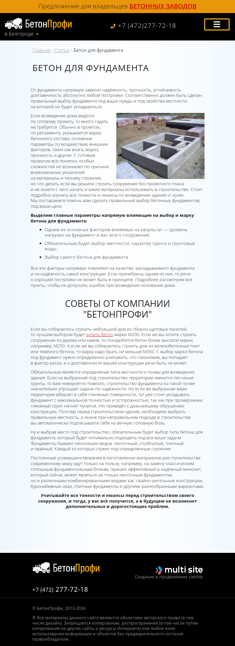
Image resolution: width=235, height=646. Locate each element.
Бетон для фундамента (98, 50)
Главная (41, 50)
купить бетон (99, 334)
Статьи (61, 50)
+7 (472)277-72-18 (143, 25)
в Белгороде (19, 34)
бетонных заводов (162, 6)
